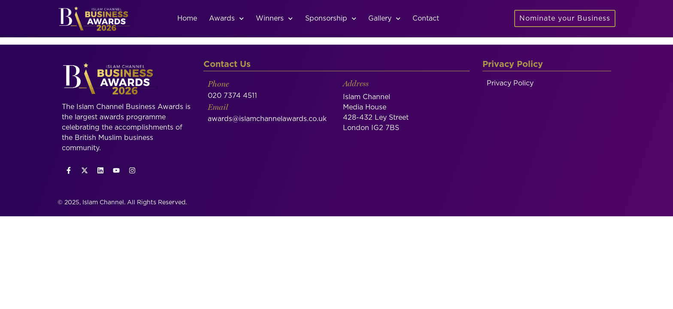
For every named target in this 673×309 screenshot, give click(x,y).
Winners (274, 18)
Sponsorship (330, 18)
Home (187, 18)
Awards (226, 18)
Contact (425, 18)
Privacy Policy (510, 92)
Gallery (384, 18)
